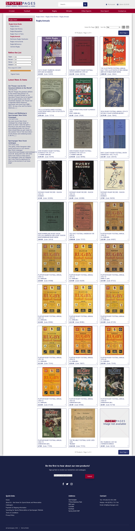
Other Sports (86, 11)
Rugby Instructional (16, 41)
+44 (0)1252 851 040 (109, 500)
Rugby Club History (16, 29)
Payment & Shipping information (16, 507)
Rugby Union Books (15, 24)
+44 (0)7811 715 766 (112, 502)
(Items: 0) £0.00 (124, 4)
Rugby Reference (15, 44)
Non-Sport (105, 11)
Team (10, 56)
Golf (41, 11)
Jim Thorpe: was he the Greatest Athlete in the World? (20, 86)
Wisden (69, 11)
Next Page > (124, 33)
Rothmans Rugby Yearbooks (19, 39)
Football (27, 11)
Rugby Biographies (16, 31)
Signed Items (14, 74)
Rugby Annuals (15, 36)
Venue (10, 62)
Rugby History (14, 26)
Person (10, 59)
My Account (111, 4)
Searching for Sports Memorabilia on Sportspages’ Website (24, 510)
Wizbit (27, 528)
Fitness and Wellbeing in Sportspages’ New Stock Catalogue (17, 115)
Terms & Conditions (12, 513)
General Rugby (15, 46)
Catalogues (9, 505)
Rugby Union (40, 17)
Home (8, 500)
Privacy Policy (10, 515)
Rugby (54, 11)
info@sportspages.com (111, 505)
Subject (10, 64)
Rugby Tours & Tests (17, 34)
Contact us (122, 11)
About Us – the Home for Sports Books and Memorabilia (23, 502)
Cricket (12, 11)
